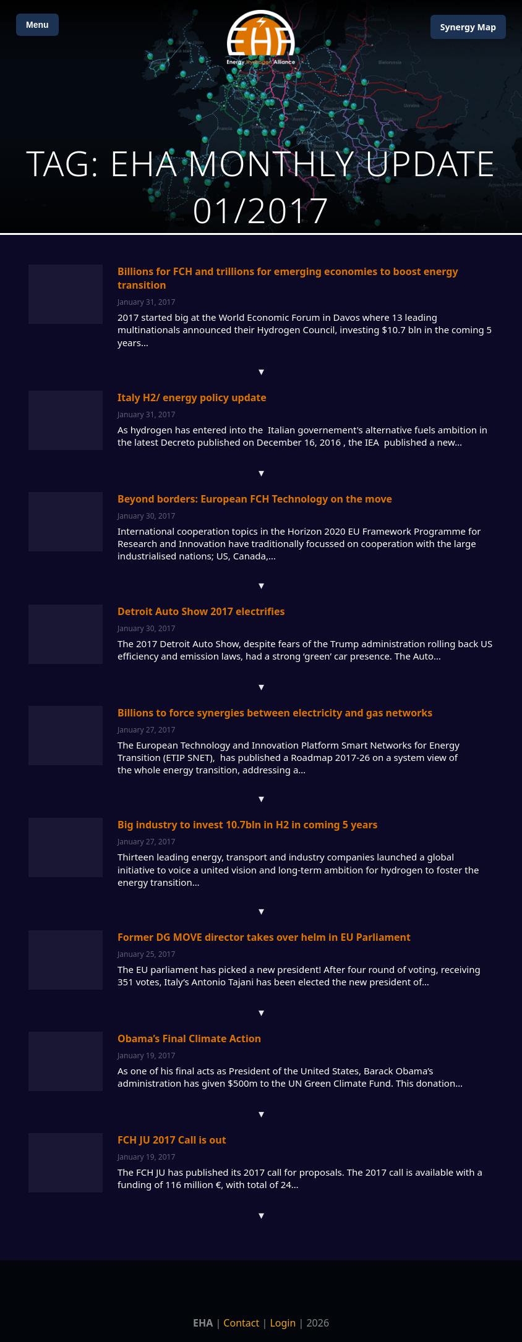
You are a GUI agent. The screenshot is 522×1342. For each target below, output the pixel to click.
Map (468, 27)
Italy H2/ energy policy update (192, 397)
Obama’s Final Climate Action (189, 1038)
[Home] (261, 37)
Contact (241, 1323)
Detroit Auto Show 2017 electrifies (201, 611)
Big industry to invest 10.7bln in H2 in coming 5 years (248, 824)
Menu (37, 25)
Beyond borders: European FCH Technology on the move (255, 499)
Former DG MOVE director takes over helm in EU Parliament (264, 937)
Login (283, 1323)
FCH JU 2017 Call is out (172, 1140)
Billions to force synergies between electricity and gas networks (275, 713)
